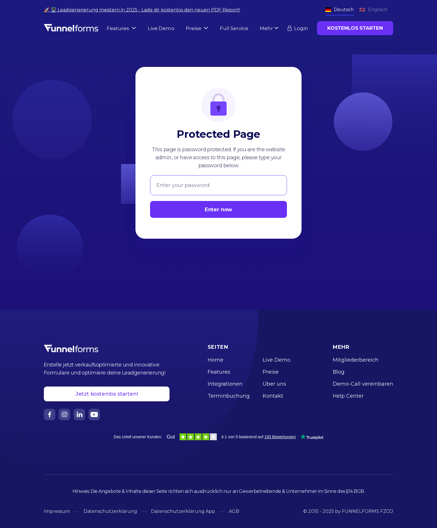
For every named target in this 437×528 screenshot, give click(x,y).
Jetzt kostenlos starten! (107, 394)
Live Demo (161, 28)
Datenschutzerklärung (110, 511)
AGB (234, 511)
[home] (71, 27)
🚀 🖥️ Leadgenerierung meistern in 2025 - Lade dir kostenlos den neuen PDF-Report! (142, 10)
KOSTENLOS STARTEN (355, 28)
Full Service (234, 28)
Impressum (57, 511)
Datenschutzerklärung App (183, 511)
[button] (121, 28)
